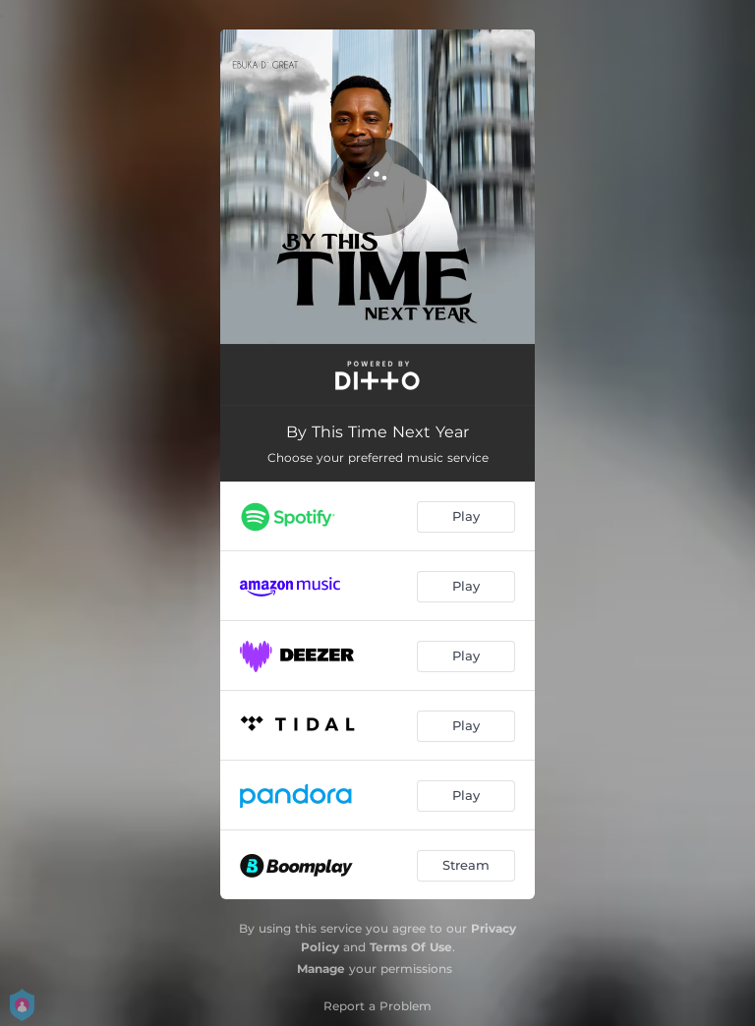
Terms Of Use (411, 947)
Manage (321, 968)
